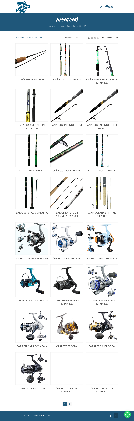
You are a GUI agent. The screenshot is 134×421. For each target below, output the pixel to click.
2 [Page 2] (69, 404)
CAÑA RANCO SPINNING (102, 170)
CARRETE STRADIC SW (32, 388)
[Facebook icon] (108, 416)
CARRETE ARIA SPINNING (67, 258)
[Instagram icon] (110, 416)
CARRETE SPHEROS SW (102, 346)
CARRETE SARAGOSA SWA (32, 346)
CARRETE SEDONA (67, 346)
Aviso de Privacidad (21, 416)
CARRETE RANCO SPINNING (32, 300)
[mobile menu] (116, 7)
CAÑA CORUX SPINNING (67, 79)
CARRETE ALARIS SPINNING (32, 258)
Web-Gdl (47, 416)
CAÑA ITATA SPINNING (32, 170)
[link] (74, 37)
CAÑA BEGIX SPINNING (32, 79)
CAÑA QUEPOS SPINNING (66, 170)
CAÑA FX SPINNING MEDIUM (67, 125)
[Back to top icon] (116, 415)
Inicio (50, 26)
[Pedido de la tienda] (110, 37)
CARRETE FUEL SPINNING (102, 258)
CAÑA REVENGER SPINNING (32, 213)
